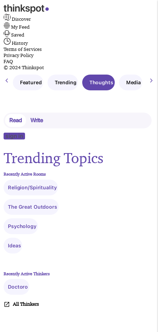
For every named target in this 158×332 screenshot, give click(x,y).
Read (15, 120)
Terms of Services (23, 49)
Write (36, 120)
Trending (65, 82)
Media (133, 82)
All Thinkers (21, 304)
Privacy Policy (19, 55)
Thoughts (101, 82)
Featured (31, 82)
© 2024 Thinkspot (24, 67)
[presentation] (6, 80)
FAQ (8, 61)
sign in (14, 136)
